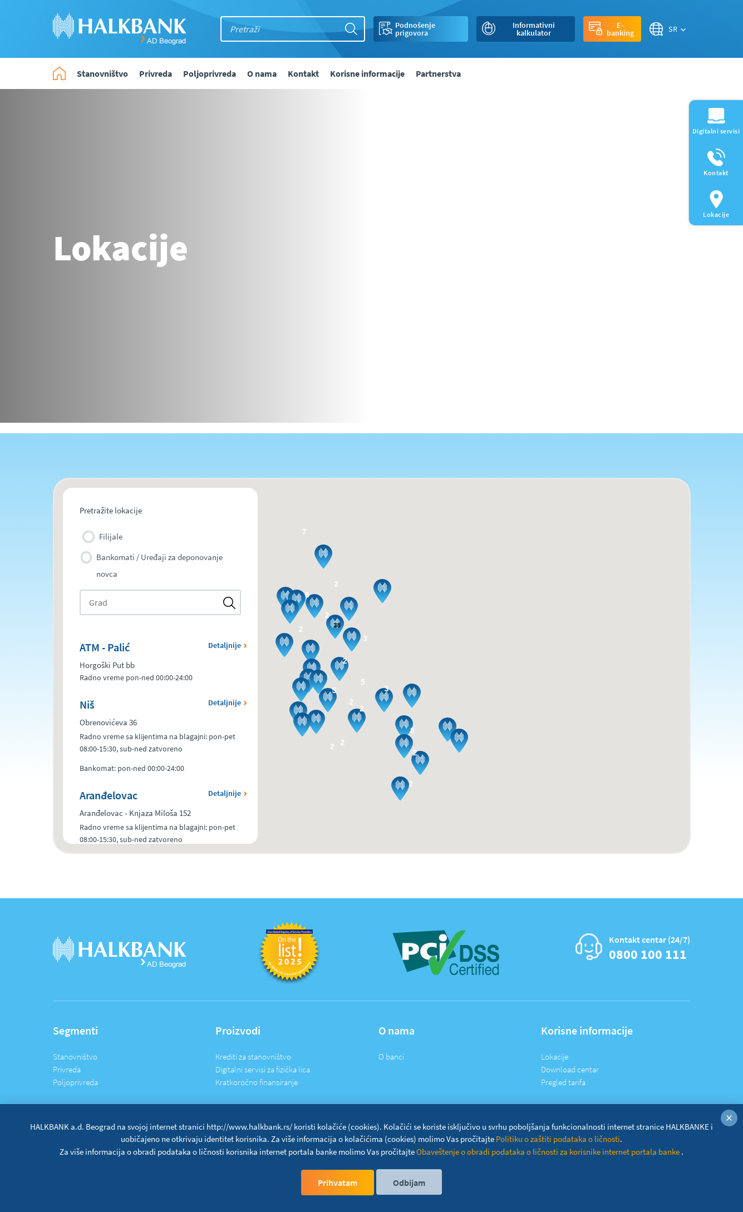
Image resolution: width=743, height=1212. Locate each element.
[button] (290, 612)
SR (673, 29)
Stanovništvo (75, 1056)
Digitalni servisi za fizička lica (262, 1069)
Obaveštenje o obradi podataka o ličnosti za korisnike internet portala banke (548, 1151)
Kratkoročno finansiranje (256, 1082)
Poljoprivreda (75, 1082)
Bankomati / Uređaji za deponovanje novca (152, 565)
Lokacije (554, 1056)
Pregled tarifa (563, 1082)
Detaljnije (224, 645)
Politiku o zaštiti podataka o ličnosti (558, 1139)
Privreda (67, 1069)
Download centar (570, 1069)
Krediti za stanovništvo (253, 1056)
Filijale (102, 537)
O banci (391, 1056)
